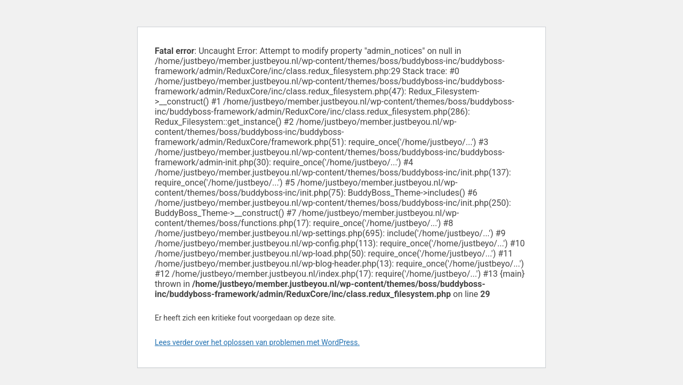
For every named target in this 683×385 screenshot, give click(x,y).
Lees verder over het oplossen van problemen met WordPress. (257, 342)
